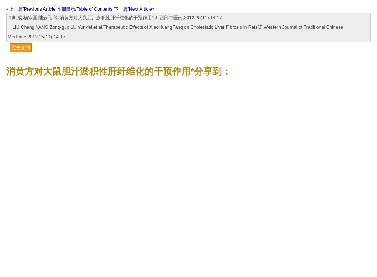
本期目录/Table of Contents (85, 9)
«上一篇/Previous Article (31, 9)
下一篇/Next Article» (134, 9)
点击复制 (21, 47)
